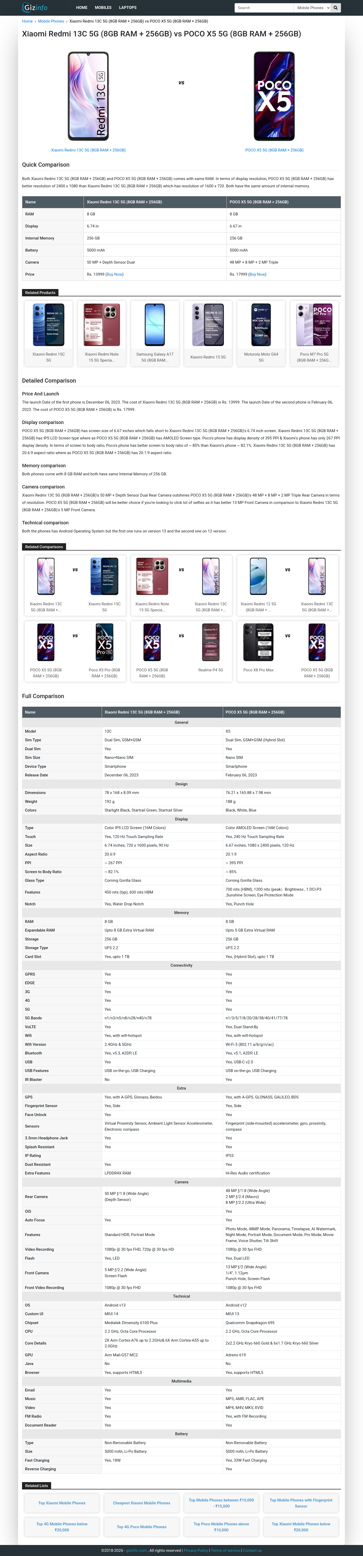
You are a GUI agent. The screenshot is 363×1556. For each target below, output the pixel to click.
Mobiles (103, 7)
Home (82, 7)
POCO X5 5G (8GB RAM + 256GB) (274, 150)
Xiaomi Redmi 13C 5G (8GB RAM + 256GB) (88, 150)
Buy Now (114, 274)
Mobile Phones (51, 21)
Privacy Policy (196, 1550)
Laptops (128, 7)
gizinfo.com (136, 1550)
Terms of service (225, 1550)
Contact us (252, 1550)
